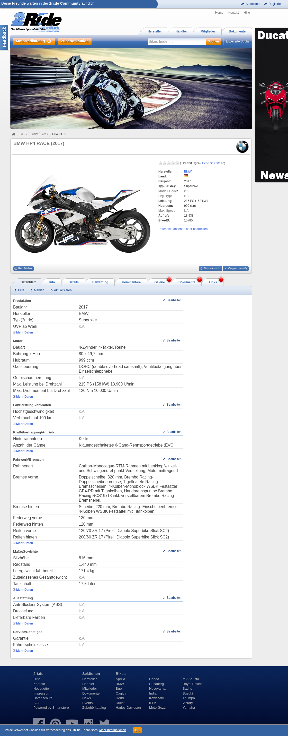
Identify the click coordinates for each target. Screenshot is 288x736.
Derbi (120, 698)
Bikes (23, 134)
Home (219, 12)
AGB (37, 703)
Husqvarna (157, 688)
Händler (88, 684)
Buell (119, 688)
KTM (152, 703)
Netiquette (41, 688)
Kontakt (233, 12)
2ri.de (38, 674)
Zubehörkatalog (94, 707)
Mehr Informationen (112, 730)
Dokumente (91, 693)
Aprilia (120, 679)
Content (4, 37)
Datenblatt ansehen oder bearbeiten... (184, 229)
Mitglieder (89, 688)
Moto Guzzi (157, 707)
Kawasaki (156, 698)
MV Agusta (191, 679)
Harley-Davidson (128, 707)
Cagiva (121, 693)
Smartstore (60, 707)
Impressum (41, 693)
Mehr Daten (24, 332)
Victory (188, 703)
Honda (154, 679)
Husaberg (156, 684)
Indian (153, 693)
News (86, 698)
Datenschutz (42, 698)
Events (87, 703)
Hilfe (247, 12)
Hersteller (89, 679)
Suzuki (188, 693)
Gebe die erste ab (213, 163)
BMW (34, 134)
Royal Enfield (193, 684)
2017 (45, 134)
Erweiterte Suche (237, 41)
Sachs (187, 688)
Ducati (120, 703)
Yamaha (189, 707)
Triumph (189, 698)
